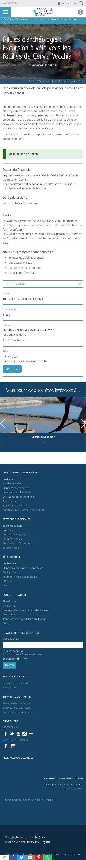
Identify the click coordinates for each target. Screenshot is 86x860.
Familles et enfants (13, 483)
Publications (10, 563)
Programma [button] (15, 284)
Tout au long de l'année (15, 505)
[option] (43, 421)
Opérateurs (9, 530)
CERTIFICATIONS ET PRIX (69, 854)
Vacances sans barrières (16, 492)
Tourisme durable (12, 525)
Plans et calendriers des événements (23, 567)
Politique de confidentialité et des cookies (25, 610)
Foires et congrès (12, 538)
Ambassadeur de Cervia (16, 703)
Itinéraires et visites (43, 65)
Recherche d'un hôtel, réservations (64, 784)
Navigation (10, 3)
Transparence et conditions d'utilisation (24, 619)
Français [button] (68, 3)
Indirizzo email (11, 638)
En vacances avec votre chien (19, 496)
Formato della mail (23, 652)
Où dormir (8, 479)
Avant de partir (11, 501)
